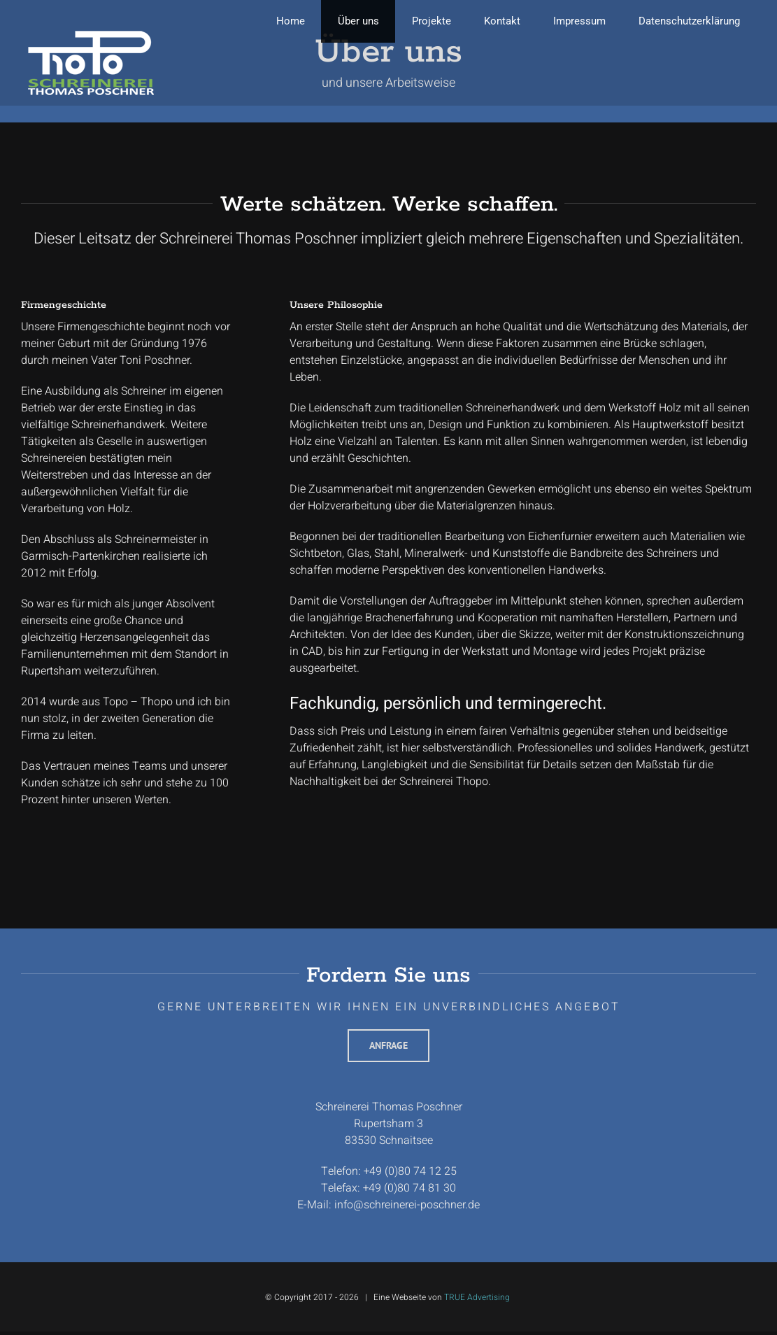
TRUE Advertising (477, 1297)
